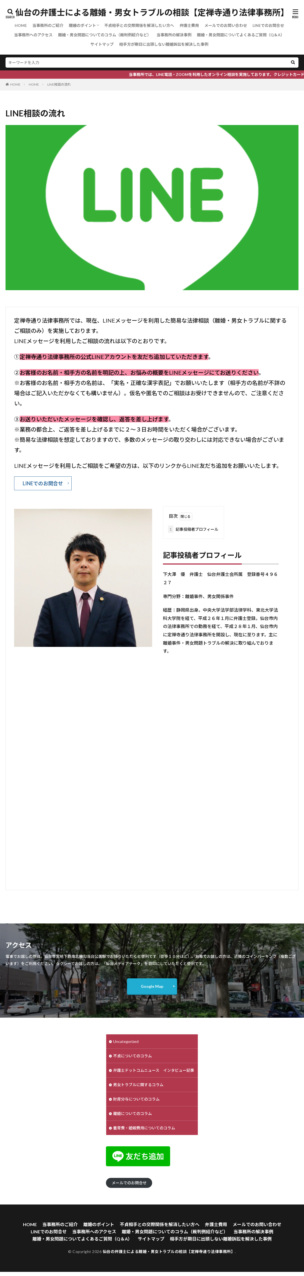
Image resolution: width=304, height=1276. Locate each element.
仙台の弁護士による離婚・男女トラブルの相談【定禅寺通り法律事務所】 (152, 12)
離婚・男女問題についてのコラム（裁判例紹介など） (104, 34)
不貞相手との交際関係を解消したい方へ (139, 25)
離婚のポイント (82, 25)
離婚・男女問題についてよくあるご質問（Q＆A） (240, 34)
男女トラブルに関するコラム (138, 1084)
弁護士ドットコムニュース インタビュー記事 (153, 1070)
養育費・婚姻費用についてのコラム (144, 1128)
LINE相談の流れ (59, 84)
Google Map (152, 986)
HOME (21, 25)
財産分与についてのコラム (136, 1099)
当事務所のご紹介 (47, 25)
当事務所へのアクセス (33, 34)
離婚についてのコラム (132, 1113)
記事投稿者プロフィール (193, 529)
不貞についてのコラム (132, 1055)
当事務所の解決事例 (174, 34)
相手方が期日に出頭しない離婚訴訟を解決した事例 (163, 44)
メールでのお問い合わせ (225, 25)
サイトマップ (102, 44)
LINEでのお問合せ (268, 25)
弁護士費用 (189, 25)
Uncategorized (126, 1041)
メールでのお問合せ (129, 1182)
